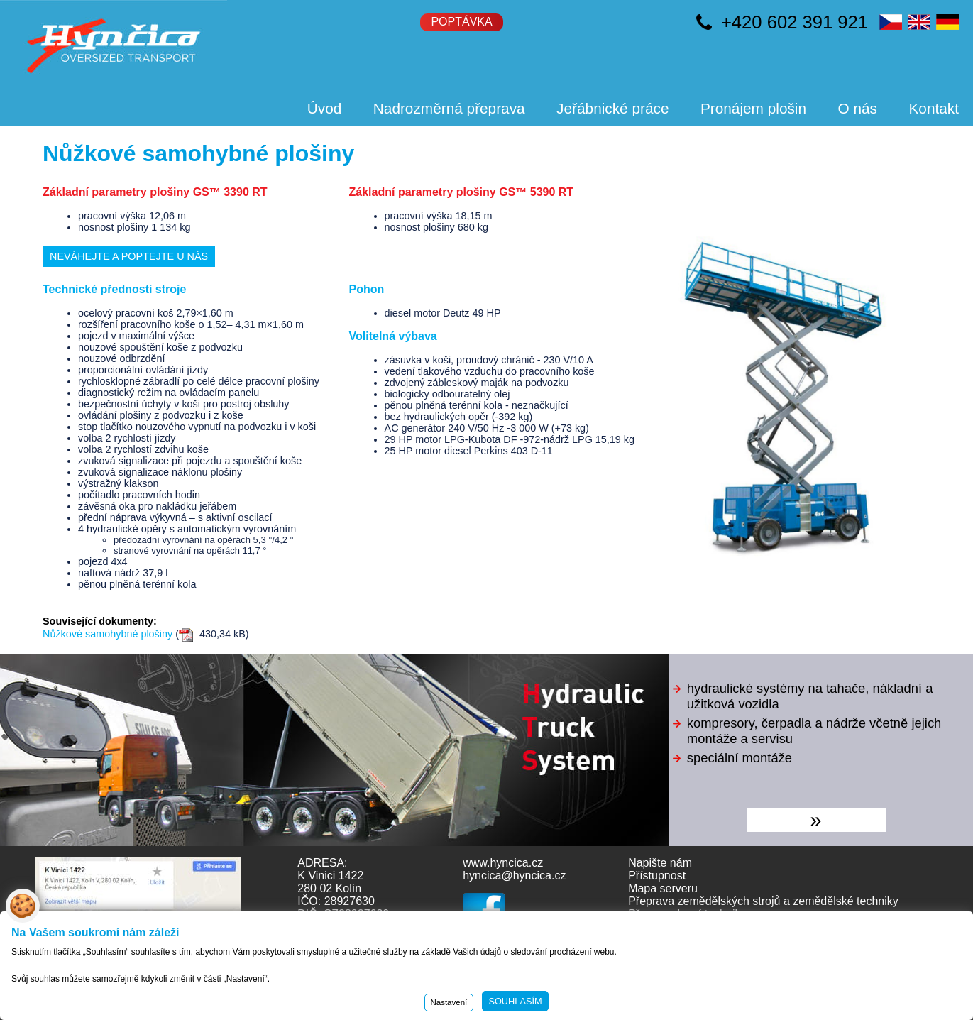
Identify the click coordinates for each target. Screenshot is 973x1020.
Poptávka (461, 22)
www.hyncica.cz (503, 863)
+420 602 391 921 (794, 22)
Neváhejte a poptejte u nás (129, 256)
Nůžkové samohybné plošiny (107, 634)
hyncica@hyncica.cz (514, 876)
